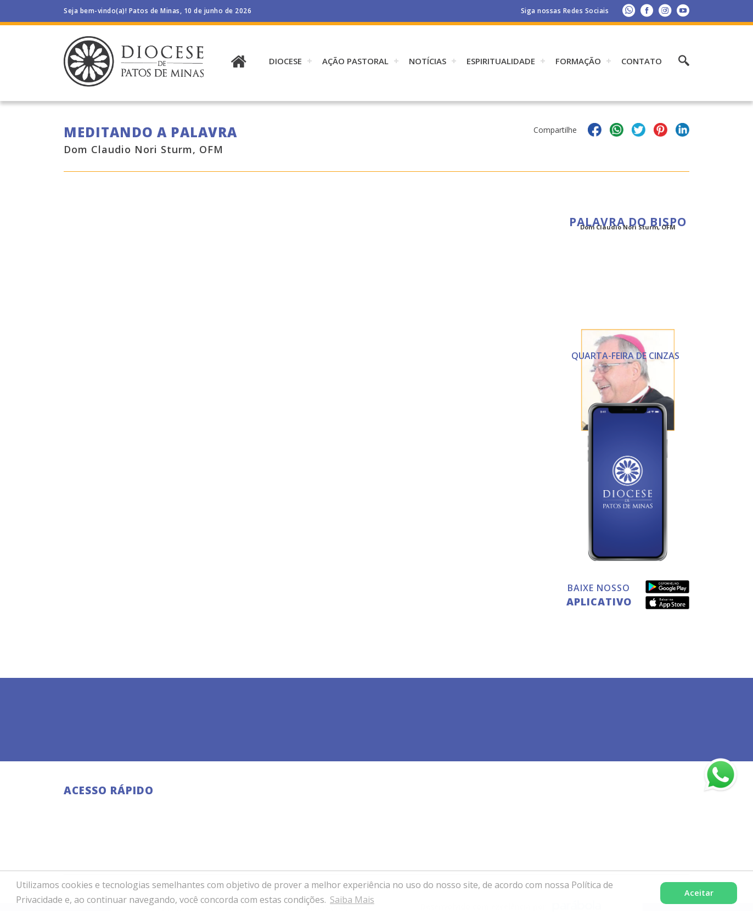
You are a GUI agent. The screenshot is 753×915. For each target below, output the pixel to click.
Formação (578, 60)
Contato (641, 60)
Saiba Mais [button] (352, 900)
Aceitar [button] (698, 893)
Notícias (427, 60)
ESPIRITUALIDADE (501, 60)
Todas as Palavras (627, 363)
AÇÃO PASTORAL (355, 60)
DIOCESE (285, 60)
